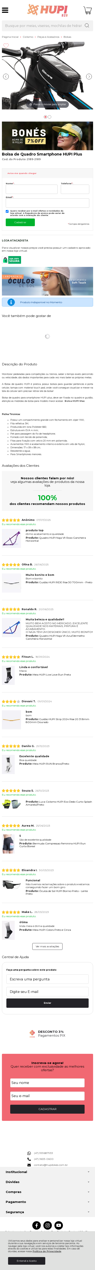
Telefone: (67, 183)
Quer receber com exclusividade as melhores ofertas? (47, 1068)
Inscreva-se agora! (47, 1063)
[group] (47, 1033)
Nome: (10, 183)
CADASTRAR (47, 1109)
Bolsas (67, 36)
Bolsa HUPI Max (75, 401)
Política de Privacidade (47, 1251)
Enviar (47, 1003)
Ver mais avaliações (47, 946)
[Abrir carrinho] (87, 10)
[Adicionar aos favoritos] (6, 45)
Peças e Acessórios (48, 36)
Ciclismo (28, 36)
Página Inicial (10, 36)
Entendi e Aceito (27, 1260)
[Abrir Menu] (5, 10)
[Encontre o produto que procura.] (87, 26)
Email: (10, 197)
